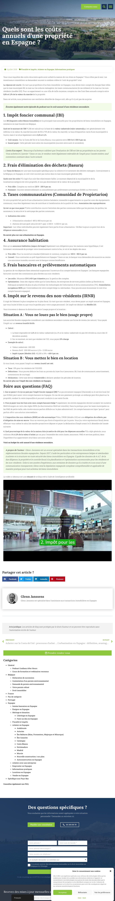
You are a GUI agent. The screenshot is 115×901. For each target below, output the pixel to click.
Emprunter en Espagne (22, 777)
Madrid (20, 762)
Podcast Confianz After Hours (24, 680)
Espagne (11, 714)
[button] (110, 871)
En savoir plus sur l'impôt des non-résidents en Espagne (27, 381)
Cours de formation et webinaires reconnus (30, 683)
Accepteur (63, 892)
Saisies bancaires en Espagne (24, 718)
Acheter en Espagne (46, 69)
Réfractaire (82, 892)
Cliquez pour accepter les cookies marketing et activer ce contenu (57, 520)
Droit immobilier (19, 702)
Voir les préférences (102, 892)
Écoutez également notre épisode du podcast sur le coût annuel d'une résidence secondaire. (47, 107)
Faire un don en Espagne (27, 730)
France (11, 705)
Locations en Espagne (21, 784)
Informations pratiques (65, 69)
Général (11, 677)
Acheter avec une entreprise (24, 774)
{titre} (79, 898)
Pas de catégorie (14, 708)
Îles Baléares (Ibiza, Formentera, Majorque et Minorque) (40, 746)
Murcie (20, 765)
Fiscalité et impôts (29, 69)
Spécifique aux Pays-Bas (18, 790)
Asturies (20, 743)
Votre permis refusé (20, 699)
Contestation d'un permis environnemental (30, 692)
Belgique (11, 686)
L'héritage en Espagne (26, 727)
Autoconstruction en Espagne (29, 771)
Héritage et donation (21, 724)
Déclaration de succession (23, 689)
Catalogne (21, 752)
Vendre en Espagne (20, 787)
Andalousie (21, 740)
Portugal (11, 711)
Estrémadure (22, 758)
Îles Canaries (22, 749)
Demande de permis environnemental (28, 695)
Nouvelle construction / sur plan (30, 768)
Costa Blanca (22, 755)
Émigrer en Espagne (20, 721)
